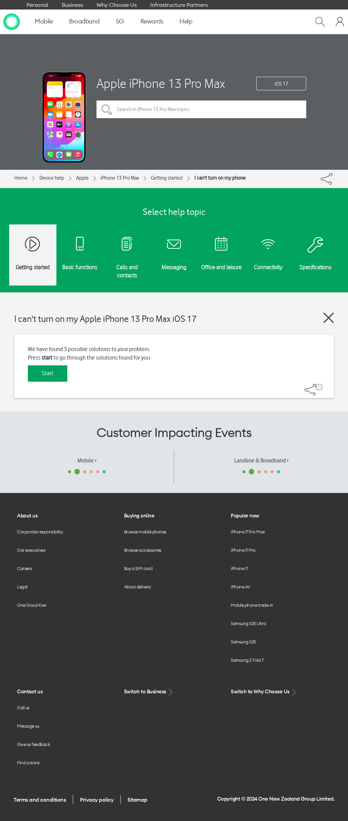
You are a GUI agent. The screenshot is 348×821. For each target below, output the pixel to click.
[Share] (333, 177)
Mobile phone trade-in (252, 605)
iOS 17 (281, 84)
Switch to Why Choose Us (264, 691)
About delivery (137, 586)
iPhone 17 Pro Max (248, 531)
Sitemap (137, 799)
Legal (22, 586)
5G (120, 21)
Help (185, 21)
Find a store (28, 762)
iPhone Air (240, 586)
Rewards (151, 21)
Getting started (166, 178)
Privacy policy (97, 799)
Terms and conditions (40, 799)
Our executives (31, 550)
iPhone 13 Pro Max (120, 178)
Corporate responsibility (40, 531)
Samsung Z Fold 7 (247, 660)
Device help (51, 178)
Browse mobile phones (145, 531)
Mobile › (87, 460)
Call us (23, 707)
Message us (28, 726)
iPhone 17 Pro (243, 550)
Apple (82, 178)
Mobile (44, 21)
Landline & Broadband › (261, 460)
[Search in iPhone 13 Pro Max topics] (201, 109)
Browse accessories (142, 550)
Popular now (245, 515)
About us (27, 515)
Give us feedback (33, 744)
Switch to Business (149, 691)
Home (21, 178)
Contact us (29, 691)
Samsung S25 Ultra (248, 623)
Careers (24, 568)
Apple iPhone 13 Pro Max (161, 83)
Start (47, 373)
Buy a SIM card (138, 568)
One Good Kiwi (31, 605)
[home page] (11, 21)
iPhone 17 (239, 568)
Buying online (139, 515)
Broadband (84, 21)
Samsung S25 (243, 641)
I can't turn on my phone (220, 178)
